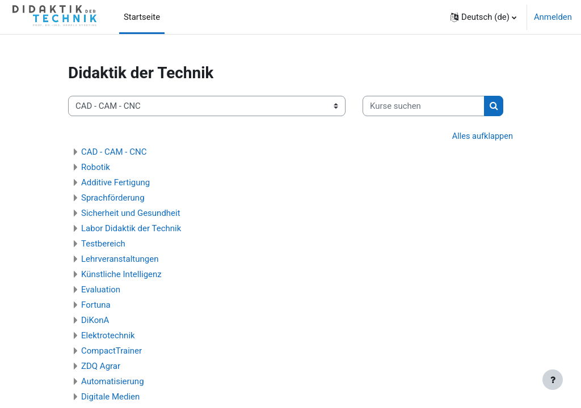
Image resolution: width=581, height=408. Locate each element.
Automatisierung (112, 381)
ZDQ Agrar (100, 366)
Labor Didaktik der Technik (131, 228)
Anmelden (553, 17)
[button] (483, 17)
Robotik (95, 167)
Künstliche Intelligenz (121, 274)
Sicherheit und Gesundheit (130, 213)
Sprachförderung (113, 198)
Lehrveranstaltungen (119, 259)
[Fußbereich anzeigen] (552, 379)
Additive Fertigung (115, 182)
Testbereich (103, 244)
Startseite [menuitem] (142, 17)
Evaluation (100, 289)
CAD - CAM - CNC (113, 152)
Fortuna (96, 305)
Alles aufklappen (482, 136)
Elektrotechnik (108, 335)
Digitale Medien (110, 397)
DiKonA (95, 320)
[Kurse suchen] (424, 106)
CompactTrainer (111, 351)
